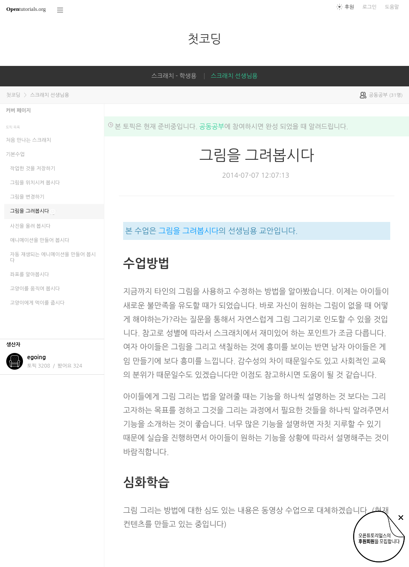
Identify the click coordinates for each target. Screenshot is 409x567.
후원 (349, 7)
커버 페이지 (18, 110)
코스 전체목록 (60, 10)
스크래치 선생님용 (234, 76)
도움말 (392, 7)
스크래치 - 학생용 (174, 76)
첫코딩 (204, 39)
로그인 (369, 7)
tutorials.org (26, 9)
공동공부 (211, 126)
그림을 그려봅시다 (189, 231)
